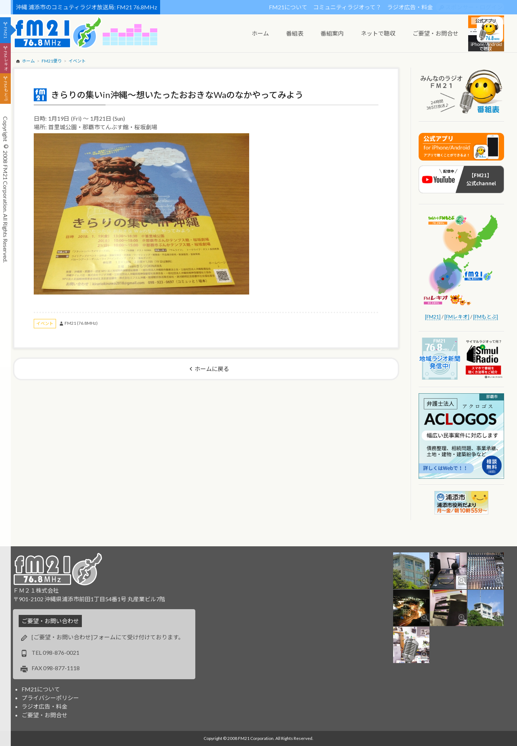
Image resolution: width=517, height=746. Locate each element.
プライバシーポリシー (50, 697)
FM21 (5, 32)
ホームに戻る (212, 368)
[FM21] (433, 317)
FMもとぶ (5, 91)
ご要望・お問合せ (44, 715)
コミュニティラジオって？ (347, 7)
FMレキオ (5, 60)
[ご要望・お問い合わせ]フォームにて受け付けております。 (108, 637)
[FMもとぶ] (485, 317)
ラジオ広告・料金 (410, 7)
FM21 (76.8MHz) (81, 323)
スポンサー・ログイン (474, 7)
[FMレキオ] (456, 317)
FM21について (288, 7)
